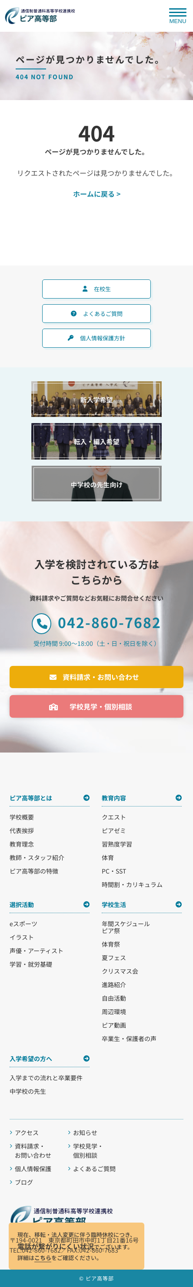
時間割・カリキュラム (132, 884)
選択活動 (22, 904)
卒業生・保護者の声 (129, 1038)
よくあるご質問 (103, 313)
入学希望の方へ (31, 1058)
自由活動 (114, 998)
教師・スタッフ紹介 (37, 857)
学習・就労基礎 (31, 964)
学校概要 (22, 817)
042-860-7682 (96, 623)
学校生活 (114, 904)
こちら (42, 1257)
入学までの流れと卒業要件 (46, 1077)
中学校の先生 (28, 1091)
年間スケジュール (126, 923)
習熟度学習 (117, 844)
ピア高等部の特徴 (34, 871)
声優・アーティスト (36, 950)
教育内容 (114, 797)
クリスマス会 (120, 971)
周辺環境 (114, 1011)
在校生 (102, 289)
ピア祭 (111, 930)
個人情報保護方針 (102, 338)
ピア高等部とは (31, 797)
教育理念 (22, 844)
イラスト (22, 937)
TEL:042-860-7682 (35, 1250)
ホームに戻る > (96, 193)
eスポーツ (23, 923)
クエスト (114, 817)
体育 (108, 857)
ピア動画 (114, 1025)
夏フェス (114, 957)
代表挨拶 (22, 830)
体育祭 (111, 944)
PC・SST (114, 871)
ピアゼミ (114, 830)
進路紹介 (114, 984)
